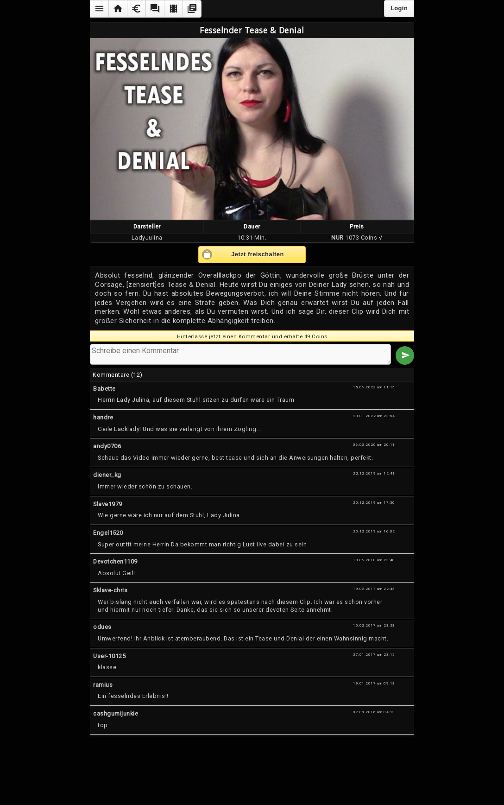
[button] (99, 9)
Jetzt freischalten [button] (257, 254)
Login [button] (399, 8)
